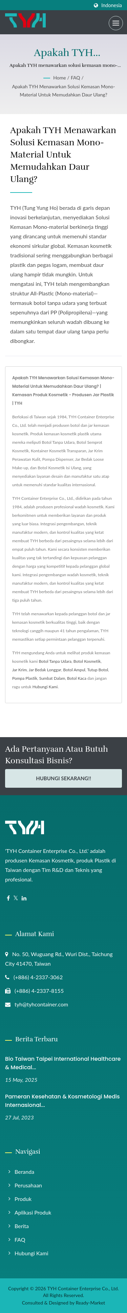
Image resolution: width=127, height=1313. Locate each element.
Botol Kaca (76, 678)
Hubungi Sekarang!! (63, 778)
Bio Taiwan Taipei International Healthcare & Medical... (63, 1063)
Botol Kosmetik (87, 661)
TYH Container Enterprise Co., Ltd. (83, 1288)
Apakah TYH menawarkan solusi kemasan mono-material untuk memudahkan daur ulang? (63, 90)
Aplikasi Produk (33, 1212)
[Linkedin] (24, 898)
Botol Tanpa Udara (55, 661)
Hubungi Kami (45, 686)
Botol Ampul (74, 669)
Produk (23, 1199)
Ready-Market (90, 1303)
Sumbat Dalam (52, 678)
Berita (22, 1226)
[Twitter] (15, 898)
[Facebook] (8, 898)
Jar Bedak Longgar (45, 669)
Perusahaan (28, 1185)
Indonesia (111, 5)
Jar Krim (19, 669)
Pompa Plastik (24, 678)
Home (59, 77)
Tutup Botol (97, 669)
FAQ (75, 77)
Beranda (24, 1171)
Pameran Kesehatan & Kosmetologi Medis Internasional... (62, 1101)
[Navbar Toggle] (116, 23)
